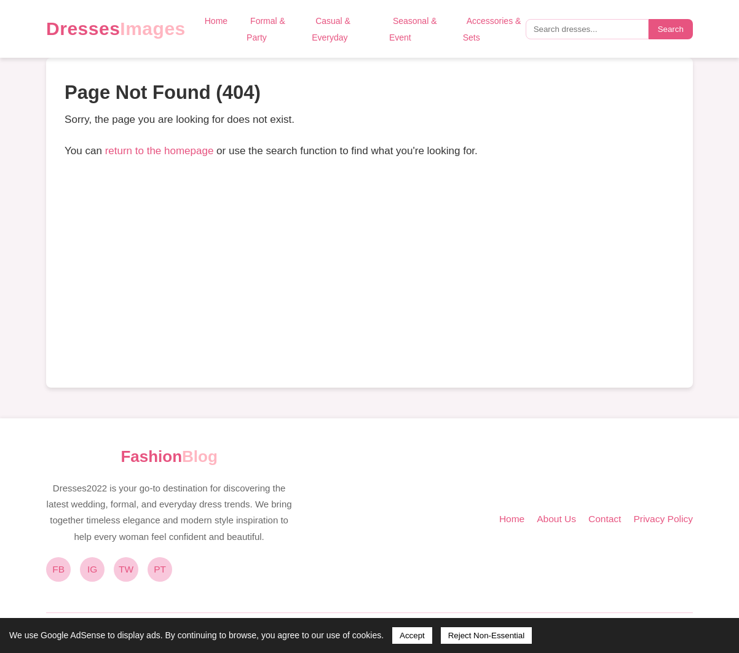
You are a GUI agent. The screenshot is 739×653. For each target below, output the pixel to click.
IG (92, 569)
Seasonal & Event (413, 29)
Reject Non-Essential (486, 635)
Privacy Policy (662, 519)
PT (160, 569)
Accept (412, 635)
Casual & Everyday (331, 29)
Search (671, 29)
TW (126, 569)
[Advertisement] (369, 277)
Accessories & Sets (492, 29)
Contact (604, 519)
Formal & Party (266, 29)
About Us (556, 519)
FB (58, 569)
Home (216, 21)
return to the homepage (159, 151)
